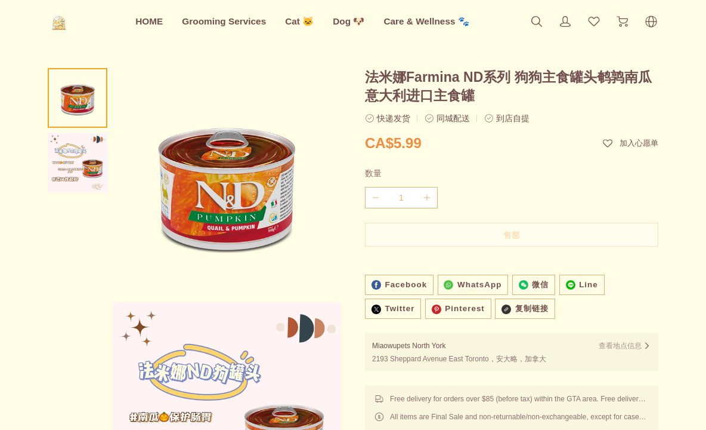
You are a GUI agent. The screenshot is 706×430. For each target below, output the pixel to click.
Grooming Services (224, 21)
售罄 (511, 235)
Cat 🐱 (299, 21)
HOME (149, 21)
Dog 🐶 (348, 21)
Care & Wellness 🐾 (426, 21)
